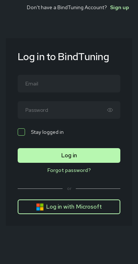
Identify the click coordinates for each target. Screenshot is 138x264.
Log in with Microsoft (69, 207)
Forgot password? (69, 170)
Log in (69, 155)
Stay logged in (41, 132)
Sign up (119, 7)
